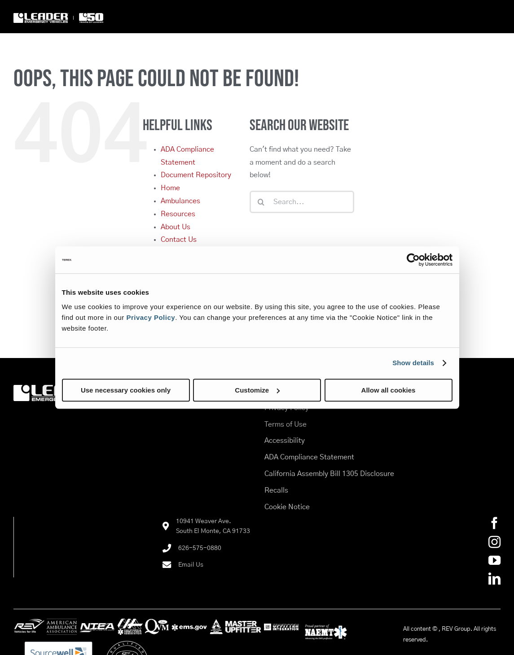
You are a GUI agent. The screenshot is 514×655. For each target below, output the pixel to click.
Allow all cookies (388, 390)
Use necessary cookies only (126, 390)
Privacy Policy (150, 317)
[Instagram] (494, 542)
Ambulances (180, 201)
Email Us (190, 565)
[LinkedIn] (494, 578)
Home (170, 188)
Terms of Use (285, 424)
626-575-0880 (199, 548)
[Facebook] (494, 523)
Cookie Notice (287, 507)
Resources (178, 214)
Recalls (276, 490)
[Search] (261, 202)
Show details (413, 363)
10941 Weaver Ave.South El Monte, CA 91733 (213, 526)
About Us (175, 227)
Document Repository (196, 175)
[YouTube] (494, 560)
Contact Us (179, 239)
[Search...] (302, 202)
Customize (257, 390)
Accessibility (284, 440)
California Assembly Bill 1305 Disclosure (329, 473)
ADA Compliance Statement (309, 457)
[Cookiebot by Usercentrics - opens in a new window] (413, 259)
